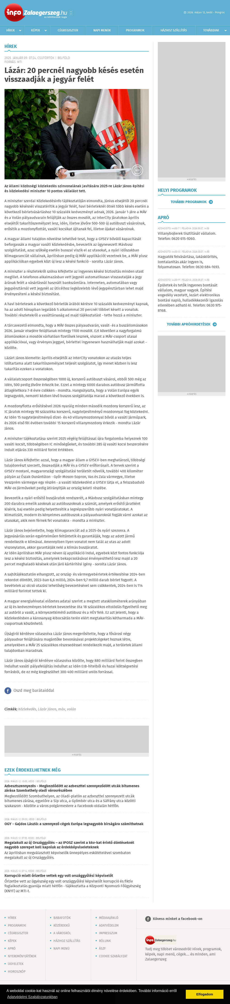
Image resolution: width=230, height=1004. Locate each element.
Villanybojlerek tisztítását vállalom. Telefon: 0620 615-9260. (187, 236)
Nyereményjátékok (22, 956)
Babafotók (62, 917)
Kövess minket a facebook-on (177, 919)
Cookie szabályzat (113, 956)
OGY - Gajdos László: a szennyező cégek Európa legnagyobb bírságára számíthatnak (74, 824)
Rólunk (105, 940)
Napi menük (102, 30)
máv (61, 709)
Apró (12, 948)
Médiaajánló (108, 917)
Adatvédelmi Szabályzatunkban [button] (32, 997)
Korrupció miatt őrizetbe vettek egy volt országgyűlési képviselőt (59, 876)
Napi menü (61, 948)
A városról (62, 933)
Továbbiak (211, 30)
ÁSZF (102, 948)
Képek (35, 30)
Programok (135, 30)
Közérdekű (61, 925)
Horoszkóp (16, 971)
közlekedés (27, 709)
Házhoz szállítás (174, 30)
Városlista (71, 13)
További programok (189, 202)
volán (71, 709)
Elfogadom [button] (204, 994)
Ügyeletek (15, 964)
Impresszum (108, 933)
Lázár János (47, 709)
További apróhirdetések (188, 324)
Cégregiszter (68, 30)
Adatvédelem (109, 925)
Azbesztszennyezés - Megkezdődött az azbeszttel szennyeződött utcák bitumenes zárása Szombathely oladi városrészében (72, 788)
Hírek (10, 30)
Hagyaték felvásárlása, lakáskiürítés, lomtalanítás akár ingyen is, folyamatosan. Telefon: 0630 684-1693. (189, 262)
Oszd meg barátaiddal (34, 691)
